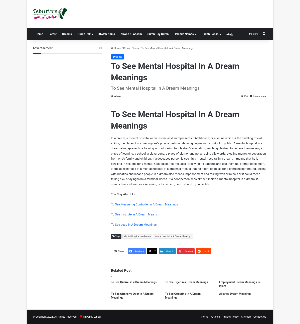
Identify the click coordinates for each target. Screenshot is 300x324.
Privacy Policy (230, 316)
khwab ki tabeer (92, 316)
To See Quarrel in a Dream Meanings (134, 282)
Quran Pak (84, 34)
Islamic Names (184, 34)
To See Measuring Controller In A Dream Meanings (144, 204)
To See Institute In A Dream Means (134, 214)
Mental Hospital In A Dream (137, 236)
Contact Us (260, 316)
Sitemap (246, 316)
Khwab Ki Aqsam (131, 34)
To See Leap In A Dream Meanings (134, 224)
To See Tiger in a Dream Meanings (186, 282)
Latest (53, 34)
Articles (215, 316)
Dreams (67, 34)
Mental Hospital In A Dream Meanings (173, 236)
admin (117, 96)
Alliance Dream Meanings (235, 293)
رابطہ (229, 34)
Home (39, 34)
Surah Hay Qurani (158, 34)
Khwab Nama (106, 34)
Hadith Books (210, 34)
